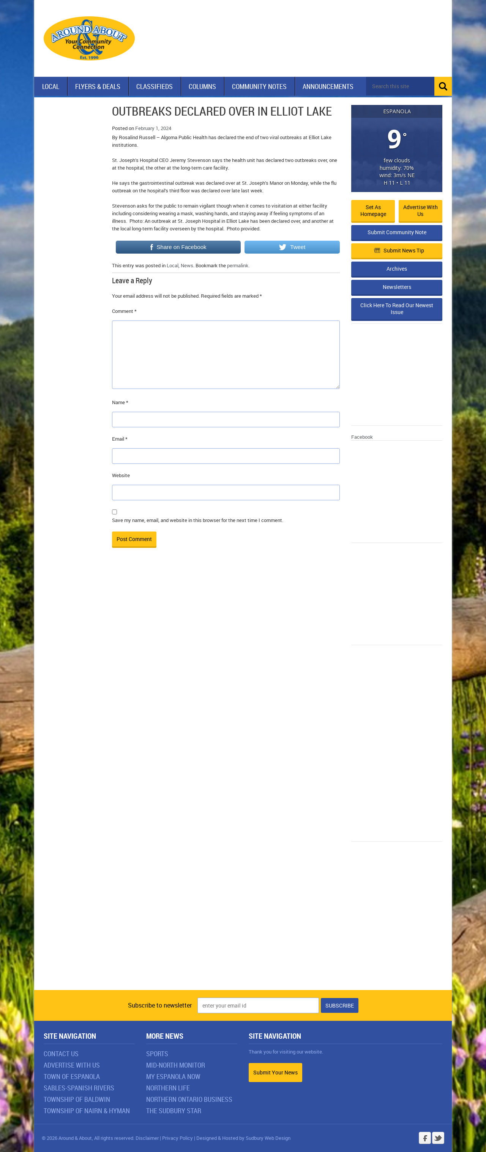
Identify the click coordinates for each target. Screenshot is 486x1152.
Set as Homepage (373, 210)
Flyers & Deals (97, 86)
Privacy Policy (177, 1138)
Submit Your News (275, 1072)
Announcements (328, 86)
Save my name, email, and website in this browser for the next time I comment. (197, 520)
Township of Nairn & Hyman (87, 1110)
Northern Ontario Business (189, 1099)
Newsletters (397, 286)
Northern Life (168, 1087)
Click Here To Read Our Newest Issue (396, 308)
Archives (397, 268)
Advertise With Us (72, 1064)
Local (50, 86)
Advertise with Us (420, 210)
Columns (202, 86)
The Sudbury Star (173, 1110)
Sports (157, 1053)
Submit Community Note (397, 232)
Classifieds (154, 86)
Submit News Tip (399, 250)
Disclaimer (147, 1138)
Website (121, 475)
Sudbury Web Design (268, 1138)
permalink (237, 265)
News (187, 265)
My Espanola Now (173, 1076)
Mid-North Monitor (175, 1064)
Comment (124, 311)
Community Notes (259, 86)
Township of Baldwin (77, 1099)
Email (120, 438)
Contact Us (61, 1053)
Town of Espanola (72, 1076)
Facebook (362, 436)
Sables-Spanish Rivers (79, 1087)
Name (120, 402)
